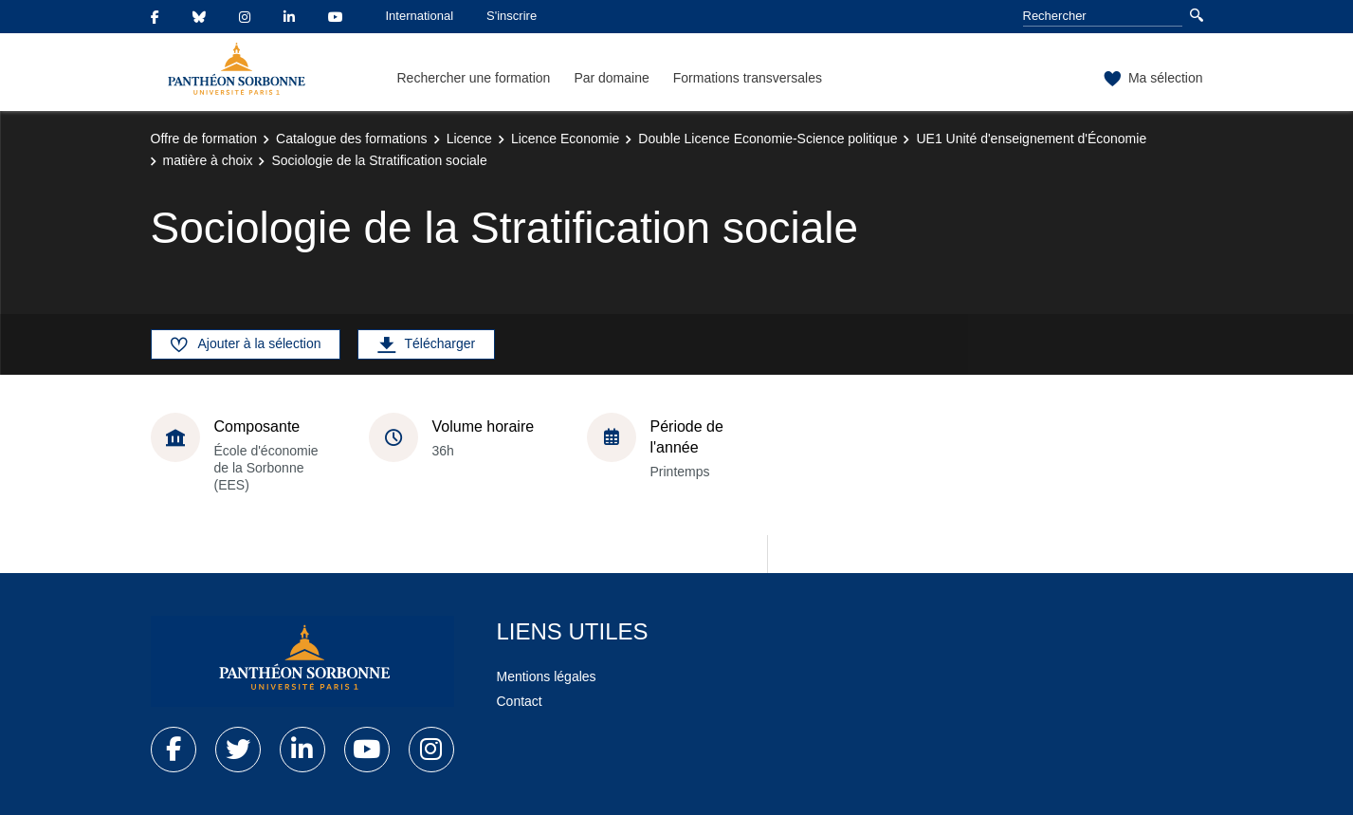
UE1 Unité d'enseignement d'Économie (1031, 138)
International (420, 16)
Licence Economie (565, 138)
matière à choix (208, 160)
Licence (469, 138)
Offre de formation (204, 138)
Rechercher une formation (474, 77)
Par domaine (611, 77)
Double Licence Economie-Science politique (767, 138)
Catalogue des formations (352, 138)
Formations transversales (747, 77)
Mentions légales (546, 676)
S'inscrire (511, 16)
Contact (519, 701)
